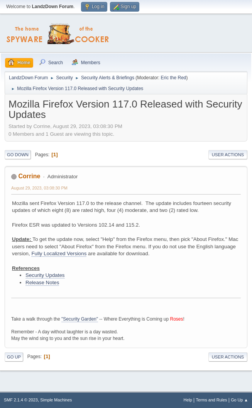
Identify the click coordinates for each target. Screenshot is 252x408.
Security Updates (45, 275)
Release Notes (42, 282)
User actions (228, 154)
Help (188, 400)
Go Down (18, 154)
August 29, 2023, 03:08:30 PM (39, 188)
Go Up (14, 357)
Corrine (29, 176)
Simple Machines (56, 400)
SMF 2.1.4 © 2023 (21, 400)
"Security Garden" (79, 319)
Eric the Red (173, 77)
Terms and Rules (211, 400)
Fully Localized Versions (58, 253)
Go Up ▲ (239, 400)
